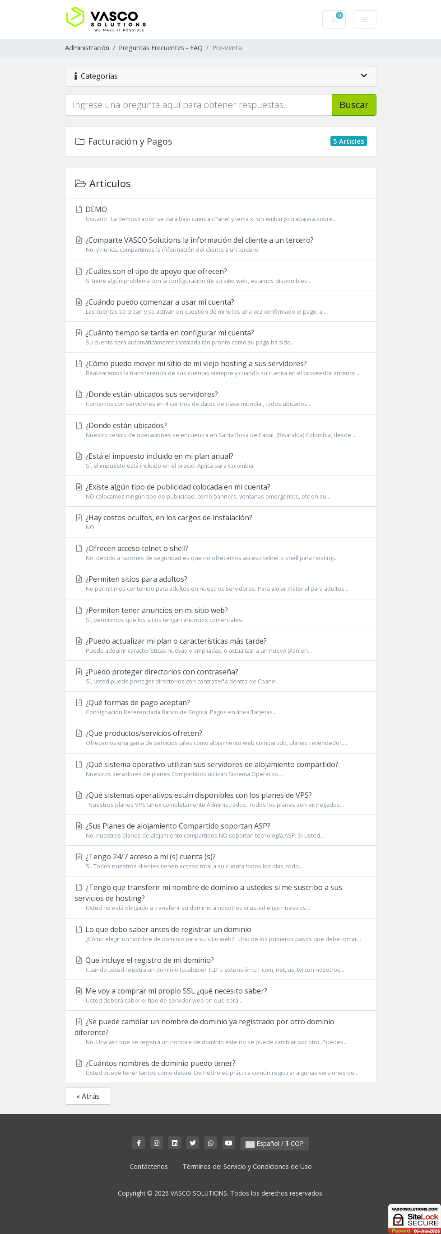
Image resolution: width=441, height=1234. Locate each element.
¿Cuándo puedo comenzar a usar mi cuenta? (220, 306)
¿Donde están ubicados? (220, 429)
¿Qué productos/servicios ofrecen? (220, 737)
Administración (87, 47)
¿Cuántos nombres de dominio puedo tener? (220, 1067)
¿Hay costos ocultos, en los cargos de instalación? (220, 522)
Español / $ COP (275, 1143)
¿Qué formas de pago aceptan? (220, 706)
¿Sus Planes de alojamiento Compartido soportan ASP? (220, 830)
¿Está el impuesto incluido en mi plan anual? (220, 460)
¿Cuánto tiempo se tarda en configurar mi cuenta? (220, 337)
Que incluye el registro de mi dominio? (220, 964)
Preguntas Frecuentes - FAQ (161, 47)
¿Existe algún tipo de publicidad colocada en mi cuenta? (220, 491)
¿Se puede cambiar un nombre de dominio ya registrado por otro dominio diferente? (220, 1031)
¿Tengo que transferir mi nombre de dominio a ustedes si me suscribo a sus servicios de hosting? (220, 897)
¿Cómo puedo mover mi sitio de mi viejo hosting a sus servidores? (220, 367)
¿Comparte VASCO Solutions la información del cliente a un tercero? (220, 244)
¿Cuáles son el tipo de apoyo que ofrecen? (220, 275)
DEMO (220, 213)
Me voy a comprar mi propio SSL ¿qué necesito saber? (220, 995)
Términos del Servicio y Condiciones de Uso (247, 1166)
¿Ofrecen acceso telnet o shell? (220, 552)
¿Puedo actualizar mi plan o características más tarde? (220, 645)
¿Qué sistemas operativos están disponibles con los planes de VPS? (220, 799)
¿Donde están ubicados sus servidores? (220, 398)
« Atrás (88, 1096)
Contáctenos (149, 1166)
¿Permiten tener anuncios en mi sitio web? (220, 614)
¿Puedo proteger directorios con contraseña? (220, 676)
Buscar (354, 105)
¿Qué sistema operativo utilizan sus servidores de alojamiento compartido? (220, 768)
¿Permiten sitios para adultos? (220, 583)
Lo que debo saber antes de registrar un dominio (220, 933)
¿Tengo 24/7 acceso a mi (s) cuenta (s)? (220, 861)
